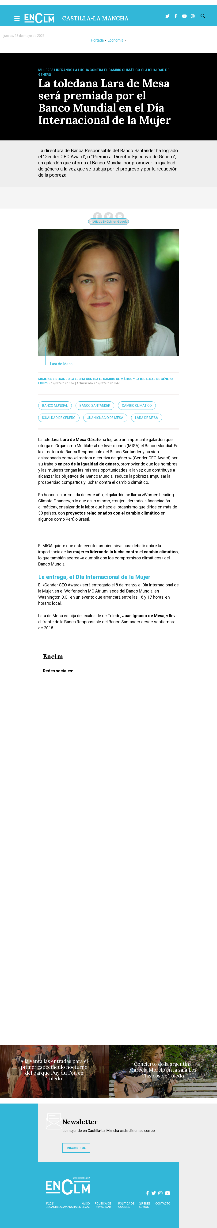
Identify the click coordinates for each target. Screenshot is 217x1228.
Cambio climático (137, 405)
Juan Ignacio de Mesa (105, 418)
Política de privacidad (103, 1205)
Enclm (43, 383)
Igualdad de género (59, 418)
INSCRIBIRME (76, 1148)
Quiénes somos (144, 1205)
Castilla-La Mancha (95, 18)
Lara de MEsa (146, 418)
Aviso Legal (86, 1205)
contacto (162, 1203)
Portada (97, 40)
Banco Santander (95, 405)
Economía (115, 40)
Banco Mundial (55, 405)
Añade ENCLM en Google (108, 221)
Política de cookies (126, 1205)
